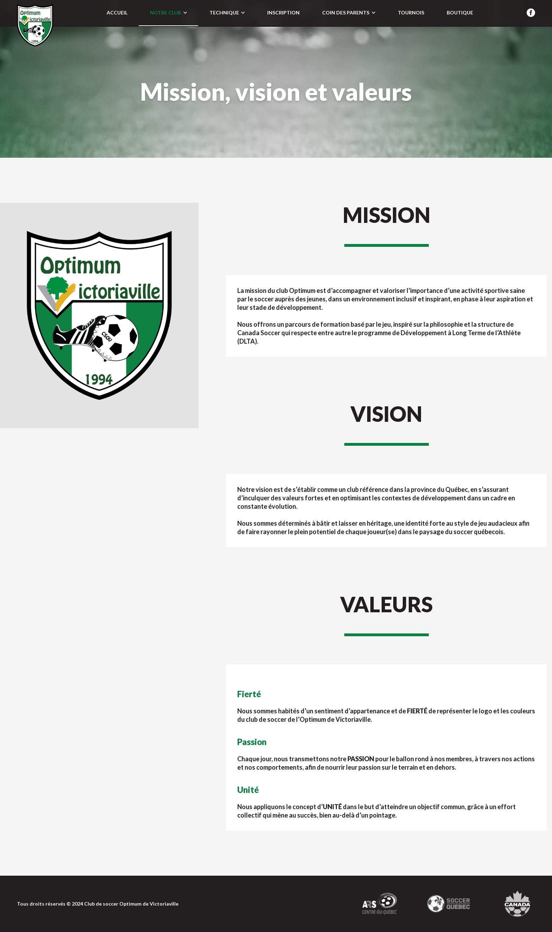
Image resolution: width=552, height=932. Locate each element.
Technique (227, 12)
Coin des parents (348, 12)
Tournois (411, 12)
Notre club (168, 12)
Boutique (460, 12)
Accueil (117, 12)
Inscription (283, 12)
